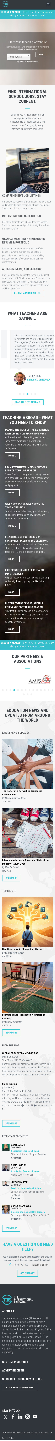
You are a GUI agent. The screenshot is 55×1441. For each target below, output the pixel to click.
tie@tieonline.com (40, 1264)
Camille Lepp (18, 1144)
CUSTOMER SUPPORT (15, 1362)
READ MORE (11, 878)
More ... (12, 455)
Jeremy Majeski (19, 1182)
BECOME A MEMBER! (11, 12)
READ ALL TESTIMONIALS (27, 402)
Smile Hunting (9, 1083)
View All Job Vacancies (27, 62)
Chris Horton (18, 1165)
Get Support (27, 1273)
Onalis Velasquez (21, 1205)
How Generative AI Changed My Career (22, 949)
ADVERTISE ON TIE (13, 1370)
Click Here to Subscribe (19, 1387)
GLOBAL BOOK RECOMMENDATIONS (20, 1053)
